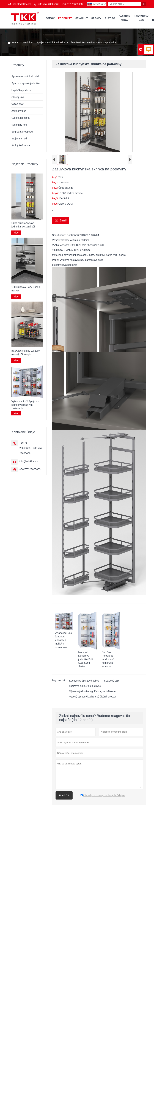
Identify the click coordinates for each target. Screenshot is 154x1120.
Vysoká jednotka (20, 117)
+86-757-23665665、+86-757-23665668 (60, 4)
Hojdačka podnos (21, 90)
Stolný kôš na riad (21, 145)
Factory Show (124, 18)
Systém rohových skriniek (25, 76)
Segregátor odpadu (22, 131)
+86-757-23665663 (29, 469)
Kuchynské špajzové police (84, 680)
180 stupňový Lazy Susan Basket (25, 289)
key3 (55, 187)
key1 (55, 177)
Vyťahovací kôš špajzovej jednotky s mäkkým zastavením (25, 405)
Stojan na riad (19, 138)
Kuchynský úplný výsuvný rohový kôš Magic (25, 353)
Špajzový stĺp (111, 680)
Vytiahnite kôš (19, 124)
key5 (55, 198)
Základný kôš (18, 110)
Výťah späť (17, 104)
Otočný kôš (17, 97)
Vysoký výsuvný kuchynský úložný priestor (92, 696)
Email (61, 220)
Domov (50, 18)
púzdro (110, 18)
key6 (55, 203)
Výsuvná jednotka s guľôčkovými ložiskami (92, 691)
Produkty (65, 18)
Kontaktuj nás (141, 18)
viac (16, 232)
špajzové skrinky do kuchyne (85, 685)
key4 (55, 193)
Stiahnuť (81, 18)
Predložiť (64, 795)
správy (96, 18)
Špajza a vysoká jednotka (51, 42)
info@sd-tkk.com (21, 4)
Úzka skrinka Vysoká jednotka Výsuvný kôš (23, 224)
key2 (55, 182)
